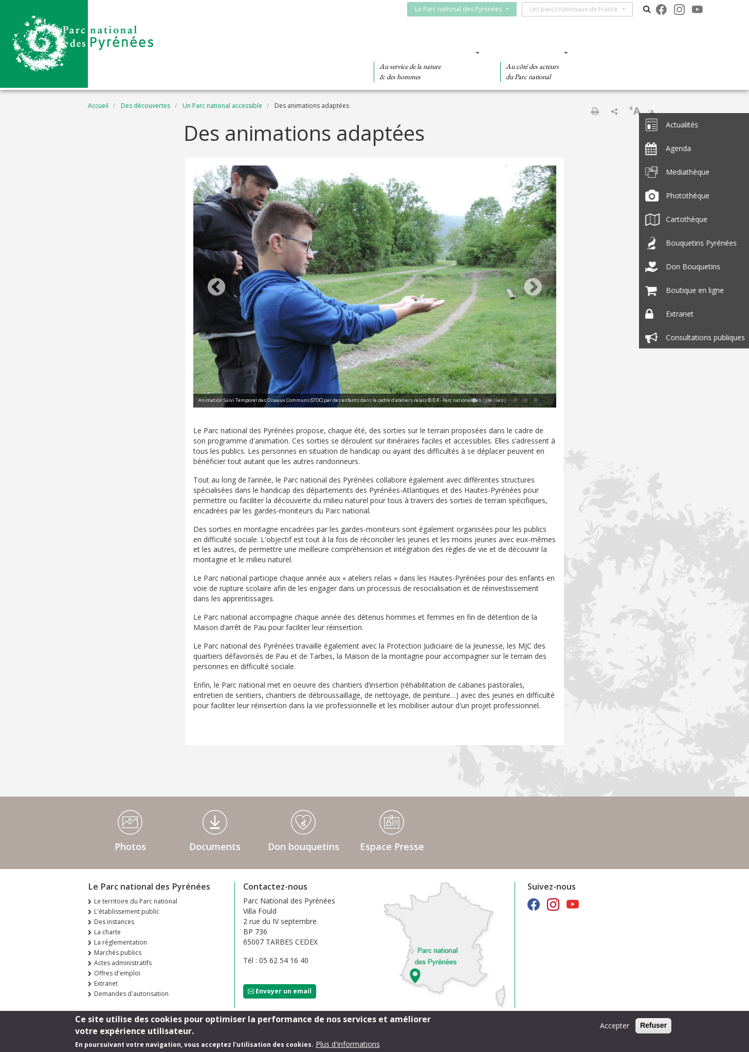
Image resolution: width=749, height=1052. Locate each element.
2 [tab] (484, 401)
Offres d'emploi (117, 973)
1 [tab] (474, 401)
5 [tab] (515, 401)
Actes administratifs (123, 962)
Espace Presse (392, 846)
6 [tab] (525, 401)
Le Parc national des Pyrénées (462, 9)
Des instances (114, 921)
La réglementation (120, 942)
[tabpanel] (374, 287)
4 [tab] (505, 401)
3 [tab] (494, 401)
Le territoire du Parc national (135, 901)
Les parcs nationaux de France (578, 9)
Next (533, 288)
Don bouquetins (303, 846)
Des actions (531, 52)
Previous (216, 288)
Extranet (106, 983)
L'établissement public (126, 911)
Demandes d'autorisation (131, 993)
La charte (107, 932)
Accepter (614, 1025)
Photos (130, 846)
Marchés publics (117, 952)
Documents (215, 846)
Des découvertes (303, 52)
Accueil (98, 105)
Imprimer (595, 111)
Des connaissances (423, 52)
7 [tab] (536, 401)
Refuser (653, 1025)
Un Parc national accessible (222, 105)
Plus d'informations (348, 1044)
